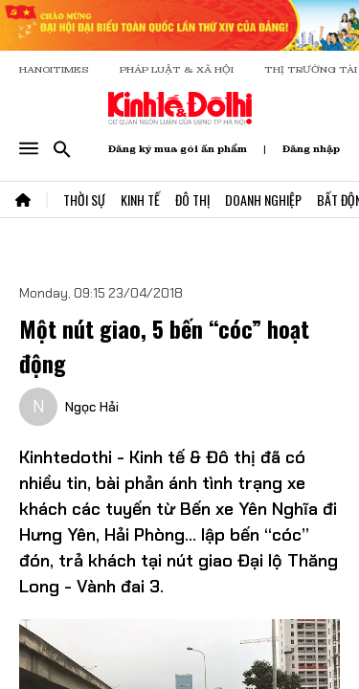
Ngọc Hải (92, 406)
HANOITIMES (54, 69)
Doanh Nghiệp (263, 199)
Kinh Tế (140, 199)
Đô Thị (192, 199)
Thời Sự (84, 199)
